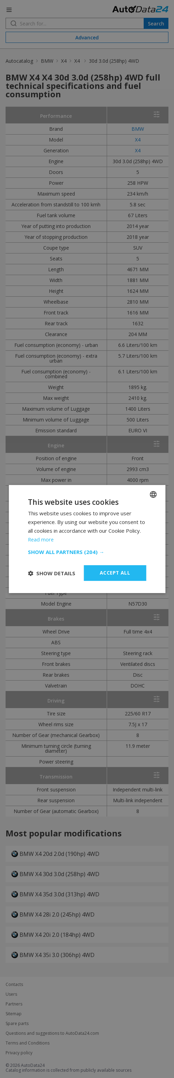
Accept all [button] (114, 572)
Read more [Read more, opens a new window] (41, 539)
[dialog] (87, 539)
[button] (87, 552)
